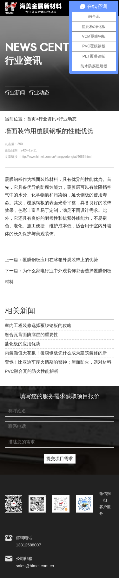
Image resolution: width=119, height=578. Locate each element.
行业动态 (39, 92)
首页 (31, 119)
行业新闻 (15, 92)
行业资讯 (47, 119)
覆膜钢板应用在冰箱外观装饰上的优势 (60, 260)
